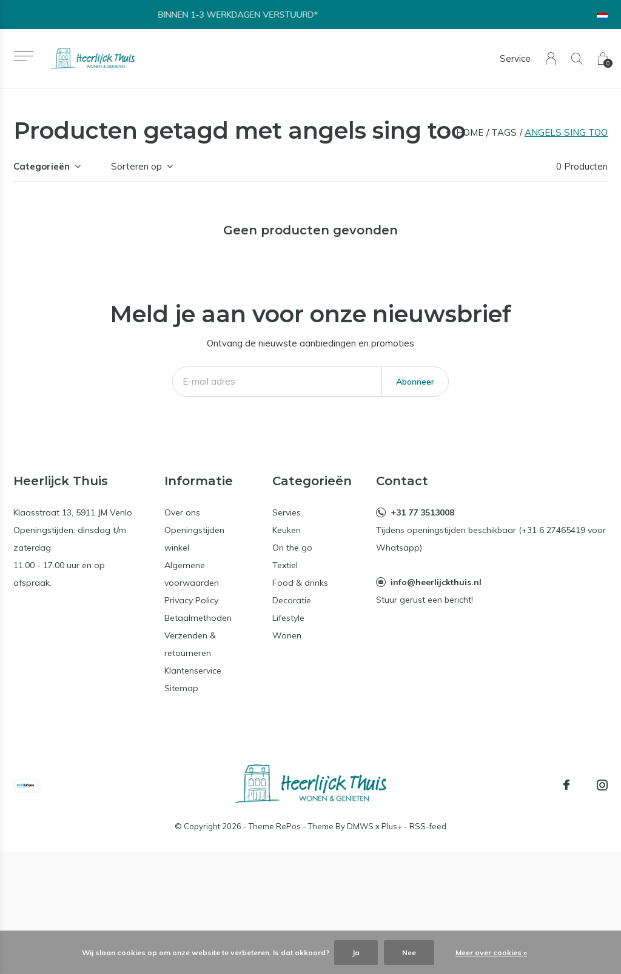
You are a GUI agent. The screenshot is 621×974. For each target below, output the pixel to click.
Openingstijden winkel (194, 539)
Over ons (182, 512)
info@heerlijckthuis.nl (436, 582)
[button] (23, 56)
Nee (409, 952)
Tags (504, 132)
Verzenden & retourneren (190, 644)
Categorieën (41, 166)
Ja (356, 952)
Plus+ (391, 826)
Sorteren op (136, 166)
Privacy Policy (191, 600)
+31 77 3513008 (422, 512)
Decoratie (291, 600)
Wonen (286, 635)
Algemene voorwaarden (191, 574)
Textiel (285, 565)
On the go (292, 547)
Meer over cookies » (491, 952)
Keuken (286, 530)
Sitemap (181, 688)
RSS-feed (427, 826)
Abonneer (415, 381)
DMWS (360, 826)
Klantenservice (192, 670)
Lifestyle (288, 617)
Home (469, 132)
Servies (286, 512)
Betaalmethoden (198, 617)
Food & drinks (300, 582)
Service (515, 58)
